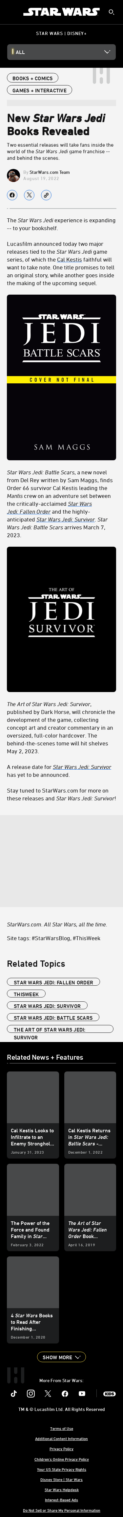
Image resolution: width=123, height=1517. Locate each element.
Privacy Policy (61, 1448)
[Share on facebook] (12, 195)
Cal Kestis (69, 259)
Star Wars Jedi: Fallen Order (53, 982)
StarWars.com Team (50, 172)
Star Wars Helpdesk (62, 1489)
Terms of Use (61, 1428)
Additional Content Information (61, 1438)
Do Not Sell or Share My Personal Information (61, 1510)
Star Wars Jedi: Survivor (47, 1006)
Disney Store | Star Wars (61, 1479)
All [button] (20, 52)
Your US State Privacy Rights (61, 1469)
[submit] (111, 12)
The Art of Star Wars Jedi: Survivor (50, 1030)
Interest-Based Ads (61, 1499)
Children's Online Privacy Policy (61, 1459)
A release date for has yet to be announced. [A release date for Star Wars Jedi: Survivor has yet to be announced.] (59, 770)
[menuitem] (10, 12)
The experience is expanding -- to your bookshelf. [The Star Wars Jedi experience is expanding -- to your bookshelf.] (61, 224)
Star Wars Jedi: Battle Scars (53, 1018)
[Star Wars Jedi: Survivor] (65, 519)
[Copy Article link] (46, 195)
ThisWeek (26, 994)
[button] (61, 1357)
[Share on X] (29, 195)
